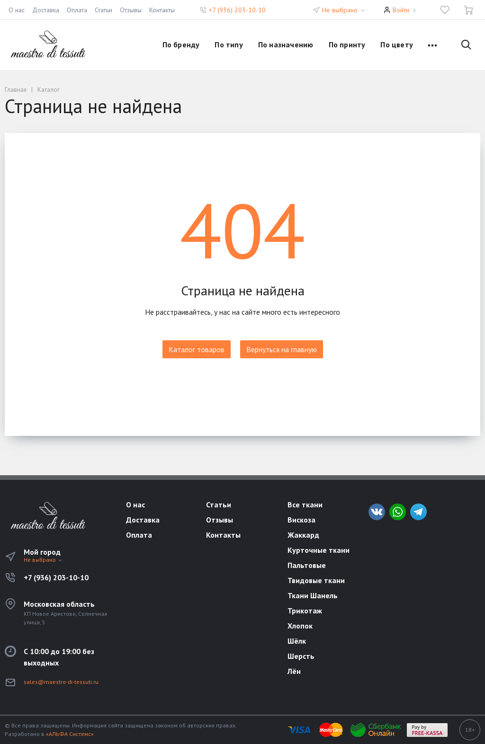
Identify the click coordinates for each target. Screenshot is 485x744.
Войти (401, 10)
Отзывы (131, 10)
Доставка (45, 10)
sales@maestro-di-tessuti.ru (61, 681)
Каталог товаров (197, 349)
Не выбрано (344, 10)
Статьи (103, 10)
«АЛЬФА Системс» (70, 733)
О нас (17, 10)
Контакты (162, 10)
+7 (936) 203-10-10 (237, 10)
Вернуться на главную (281, 349)
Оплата (77, 10)
